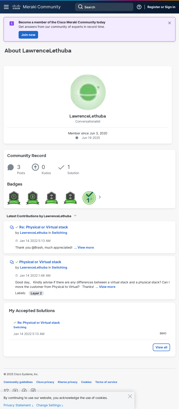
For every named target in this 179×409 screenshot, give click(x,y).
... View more (84, 247)
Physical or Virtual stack (40, 262)
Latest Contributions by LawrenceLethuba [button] (39, 216)
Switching (59, 232)
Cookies (86, 382)
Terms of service (106, 382)
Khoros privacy (68, 382)
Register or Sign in (161, 7)
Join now (28, 35)
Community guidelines (18, 382)
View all (161, 347)
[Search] (104, 7)
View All (100, 197)
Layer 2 (36, 293)
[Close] (130, 398)
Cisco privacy (45, 382)
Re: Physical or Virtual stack (43, 227)
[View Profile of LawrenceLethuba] (33, 232)
